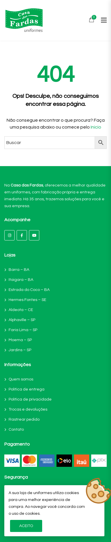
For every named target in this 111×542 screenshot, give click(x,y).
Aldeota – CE (21, 310)
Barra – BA (19, 270)
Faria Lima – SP (23, 330)
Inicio (96, 127)
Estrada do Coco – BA (29, 290)
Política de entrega (26, 389)
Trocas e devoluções (28, 409)
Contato (16, 430)
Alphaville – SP (22, 320)
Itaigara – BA (21, 280)
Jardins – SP (20, 350)
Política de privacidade (30, 399)
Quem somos (21, 379)
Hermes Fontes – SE (27, 300)
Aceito (26, 526)
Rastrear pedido (24, 419)
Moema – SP (20, 340)
